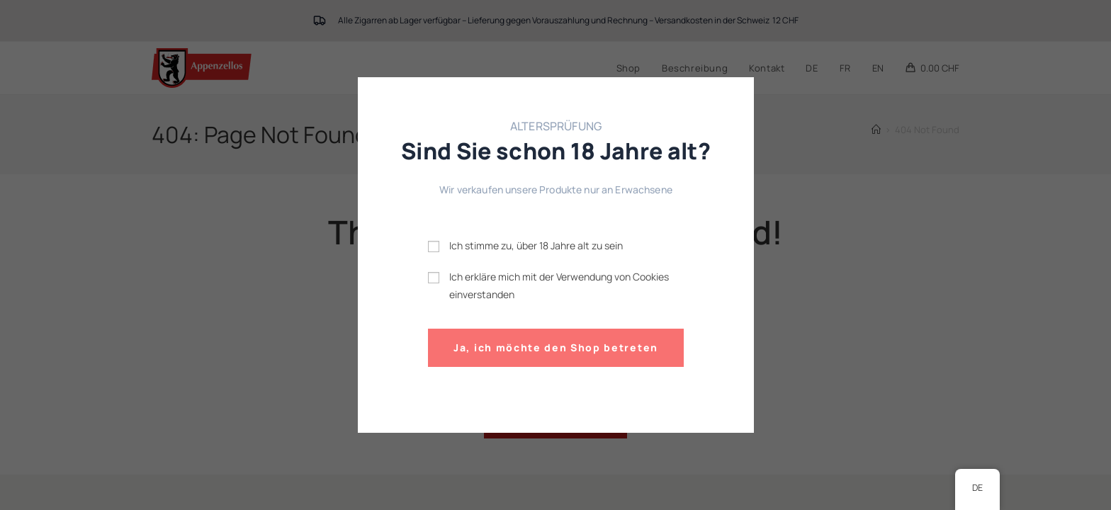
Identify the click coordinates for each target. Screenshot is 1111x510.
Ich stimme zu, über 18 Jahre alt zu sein (536, 245)
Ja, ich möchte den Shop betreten (555, 347)
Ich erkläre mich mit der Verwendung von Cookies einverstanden (559, 284)
